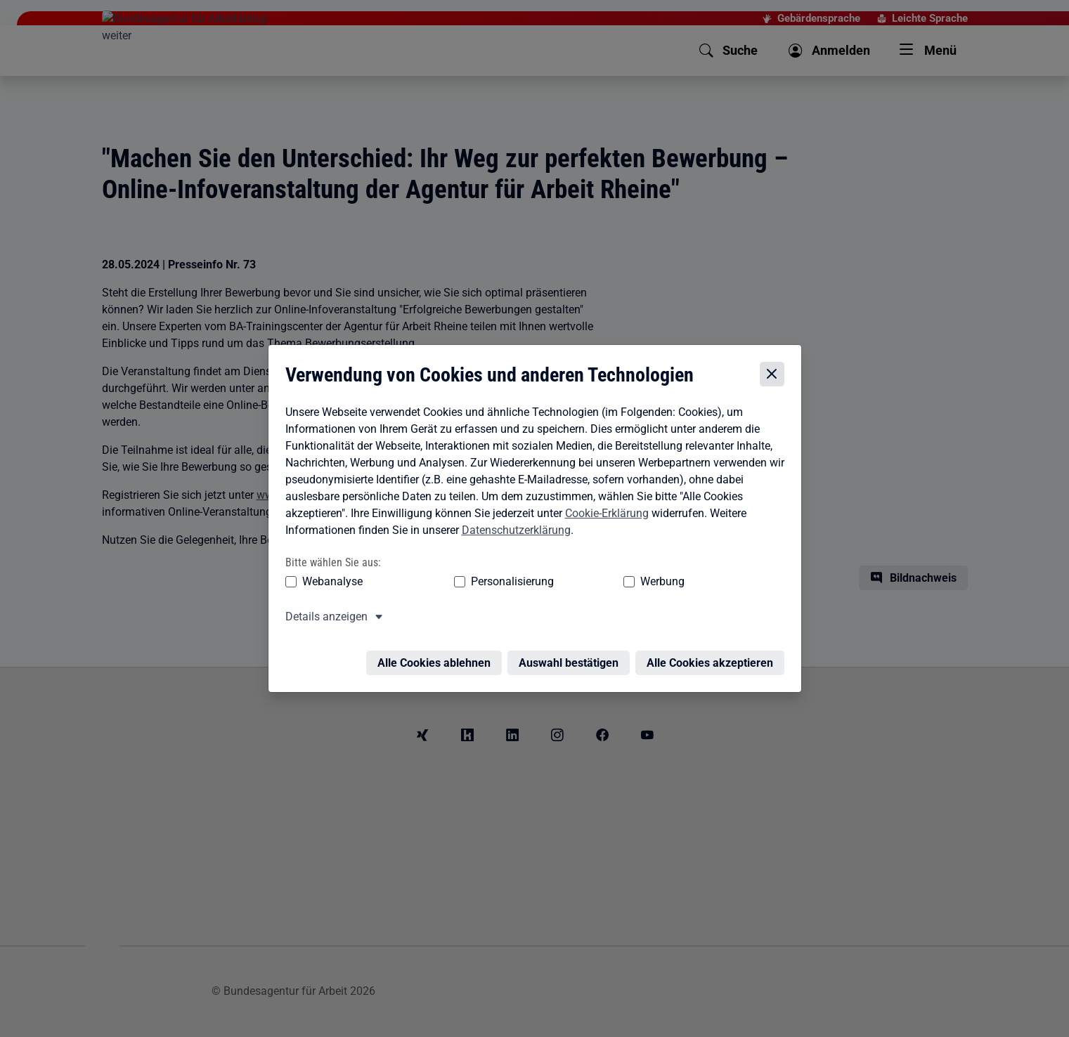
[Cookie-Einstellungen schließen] (775, 375)
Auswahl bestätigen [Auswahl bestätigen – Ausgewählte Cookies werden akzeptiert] (572, 654)
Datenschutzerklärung (512, 530)
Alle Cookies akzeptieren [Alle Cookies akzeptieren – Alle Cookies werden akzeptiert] (713, 654)
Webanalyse (329, 581)
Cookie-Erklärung (603, 513)
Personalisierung (469, 581)
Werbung (579, 581)
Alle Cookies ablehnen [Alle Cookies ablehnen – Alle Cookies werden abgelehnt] (437, 654)
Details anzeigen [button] (323, 616)
